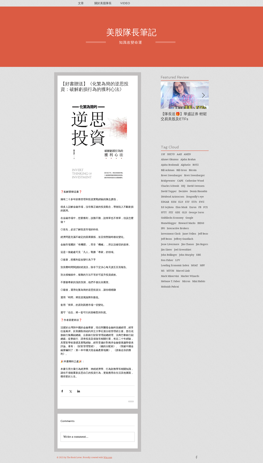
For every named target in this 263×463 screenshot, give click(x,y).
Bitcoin (193, 170)
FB (199, 207)
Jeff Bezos (166, 238)
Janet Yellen (189, 233)
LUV (177, 260)
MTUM (170, 270)
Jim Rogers (202, 244)
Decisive (183, 191)
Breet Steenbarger (171, 175)
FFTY (164, 212)
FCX (205, 207)
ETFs (194, 201)
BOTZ (196, 164)
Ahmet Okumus (169, 159)
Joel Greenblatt (182, 249)
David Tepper (169, 191)
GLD (184, 212)
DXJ (183, 185)
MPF (202, 265)
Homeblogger (168, 223)
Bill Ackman (167, 170)
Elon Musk (181, 207)
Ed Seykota (167, 207)
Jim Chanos (187, 244)
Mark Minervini (170, 276)
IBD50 (200, 223)
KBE (198, 254)
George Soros (196, 212)
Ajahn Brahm (188, 159)
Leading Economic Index (175, 265)
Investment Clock (170, 233)
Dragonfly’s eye (195, 196)
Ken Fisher (167, 260)
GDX (177, 212)
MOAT (194, 265)
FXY (171, 212)
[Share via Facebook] (62, 391)
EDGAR (165, 201)
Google (189, 217)
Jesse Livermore (170, 244)
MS (163, 270)
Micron (186, 281)
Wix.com (107, 457)
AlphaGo (186, 164)
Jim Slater (166, 249)
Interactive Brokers (178, 228)
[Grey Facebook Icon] (196, 457)
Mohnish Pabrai (170, 286)
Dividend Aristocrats (172, 196)
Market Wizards (190, 276)
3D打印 (171, 154)
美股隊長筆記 (131, 32)
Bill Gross (181, 170)
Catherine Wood (194, 180)
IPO (163, 228)
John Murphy (186, 254)
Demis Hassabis (198, 191)
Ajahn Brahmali (170, 164)
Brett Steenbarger (194, 175)
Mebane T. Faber (170, 281)
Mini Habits (198, 281)
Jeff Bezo (203, 233)
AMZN (187, 154)
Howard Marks (186, 223)
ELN (180, 201)
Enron (192, 207)
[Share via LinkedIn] (78, 391)
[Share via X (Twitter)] (70, 391)
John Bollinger (169, 254)
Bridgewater (168, 180)
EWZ (201, 201)
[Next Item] (203, 95)
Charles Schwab (170, 185)
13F (163, 154)
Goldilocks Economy (172, 217)
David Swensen (195, 185)
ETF (187, 201)
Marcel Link (183, 270)
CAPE (180, 180)
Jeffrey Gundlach (183, 238)
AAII (179, 154)
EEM (173, 201)
